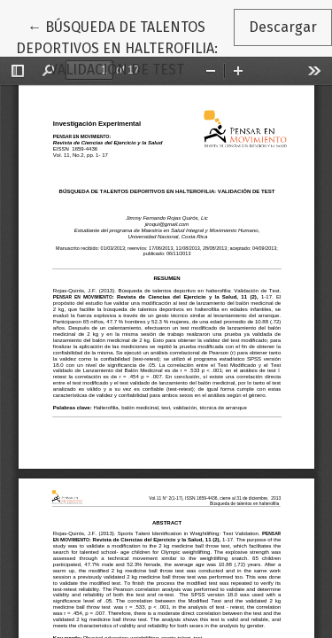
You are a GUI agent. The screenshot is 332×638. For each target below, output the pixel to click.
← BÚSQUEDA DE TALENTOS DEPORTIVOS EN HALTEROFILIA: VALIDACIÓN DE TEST (124, 47)
